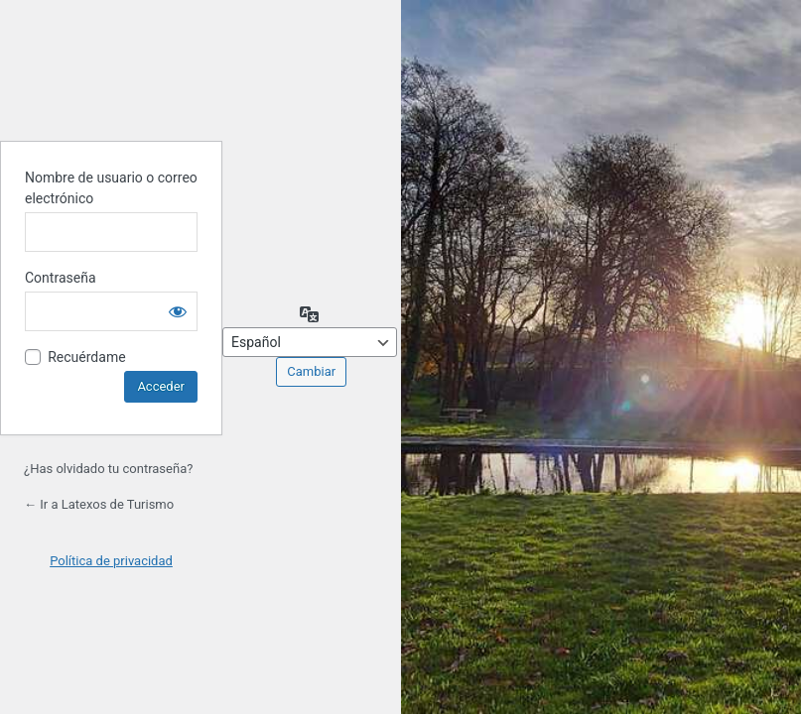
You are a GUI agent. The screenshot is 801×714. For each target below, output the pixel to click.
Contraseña (60, 278)
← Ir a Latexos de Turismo (99, 504)
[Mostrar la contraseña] (178, 311)
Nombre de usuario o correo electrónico (111, 188)
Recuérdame (86, 357)
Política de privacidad (111, 560)
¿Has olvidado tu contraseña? (108, 468)
